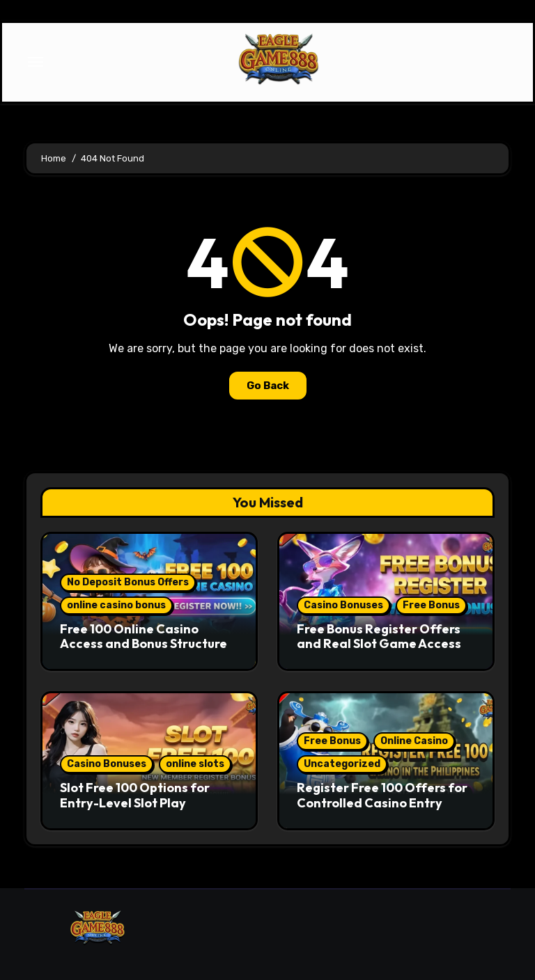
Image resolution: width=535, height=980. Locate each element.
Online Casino (414, 741)
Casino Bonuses (343, 605)
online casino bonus (116, 605)
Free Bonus (431, 605)
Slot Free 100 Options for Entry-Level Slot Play (135, 795)
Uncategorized (342, 764)
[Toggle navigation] (35, 62)
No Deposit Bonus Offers (128, 582)
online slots (195, 764)
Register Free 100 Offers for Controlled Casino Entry (382, 795)
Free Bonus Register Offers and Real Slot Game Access (379, 636)
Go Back (268, 385)
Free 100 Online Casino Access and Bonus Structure (143, 636)
